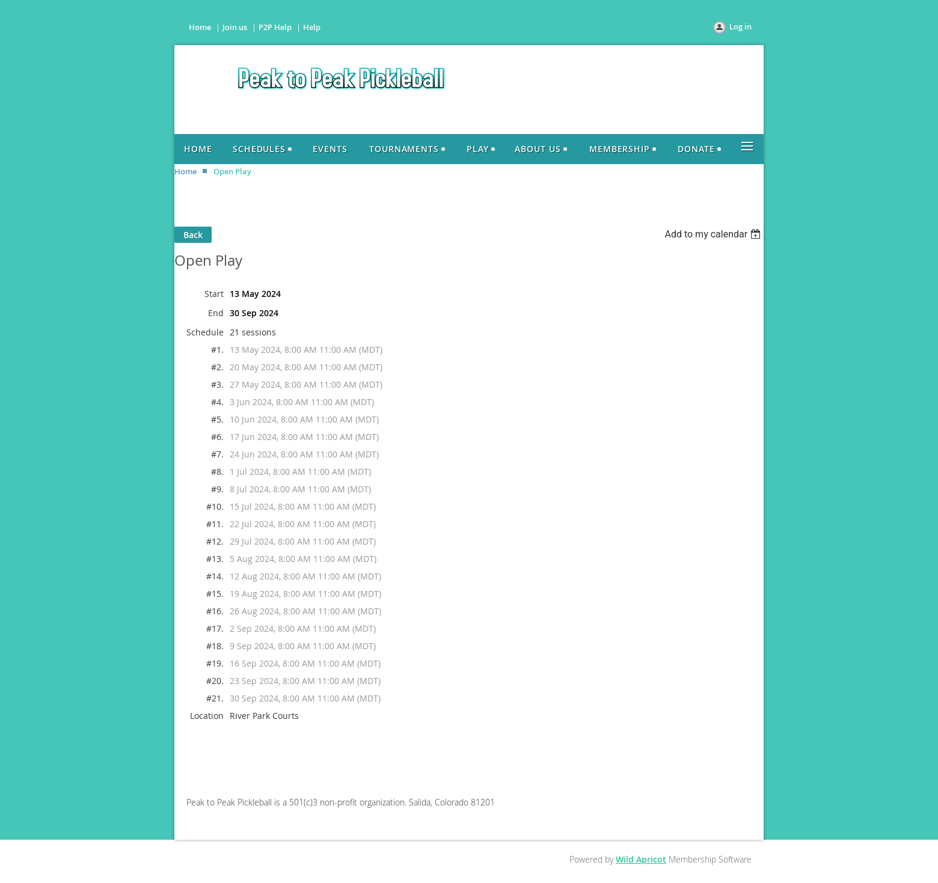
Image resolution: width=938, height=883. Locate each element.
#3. (217, 384)
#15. (215, 593)
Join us (234, 27)
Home (200, 27)
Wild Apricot (641, 859)
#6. (217, 436)
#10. (215, 506)
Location (207, 715)
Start (214, 293)
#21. (215, 698)
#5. (217, 419)
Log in (740, 26)
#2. (217, 367)
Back (193, 234)
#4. (217, 402)
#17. (215, 628)
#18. (215, 646)
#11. (215, 524)
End (216, 313)
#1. (217, 349)
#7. (217, 454)
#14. (215, 576)
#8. (217, 471)
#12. (215, 541)
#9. (217, 489)
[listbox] (714, 234)
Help (311, 27)
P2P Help (275, 27)
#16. (215, 611)
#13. (215, 558)
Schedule (205, 332)
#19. (215, 663)
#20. (215, 680)
